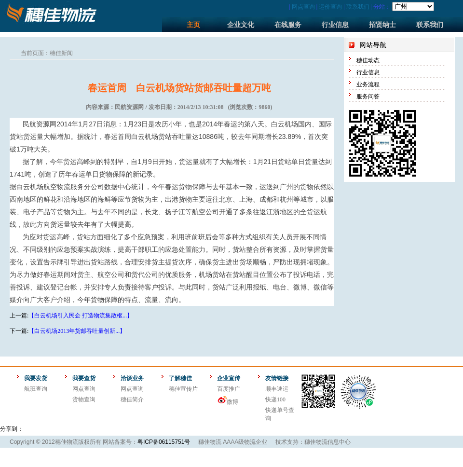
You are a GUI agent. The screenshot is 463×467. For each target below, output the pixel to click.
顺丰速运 (276, 388)
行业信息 (335, 24)
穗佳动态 (368, 60)
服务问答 (368, 96)
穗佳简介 (132, 399)
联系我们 (357, 6)
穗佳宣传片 (183, 388)
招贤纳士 (382, 24)
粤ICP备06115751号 (163, 442)
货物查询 (83, 399)
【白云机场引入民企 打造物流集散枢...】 (80, 315)
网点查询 (303, 6)
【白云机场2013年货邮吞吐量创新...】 (76, 331)
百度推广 (228, 388)
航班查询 (35, 388)
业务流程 (368, 84)
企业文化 (240, 24)
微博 (232, 401)
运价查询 (330, 6)
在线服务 (287, 24)
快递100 (275, 399)
